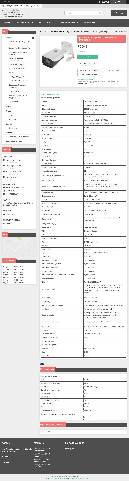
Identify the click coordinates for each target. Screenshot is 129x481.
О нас (39, 23)
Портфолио (11, 119)
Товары (9, 38)
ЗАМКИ (11, 73)
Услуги (8, 107)
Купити (87, 57)
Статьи (9, 124)
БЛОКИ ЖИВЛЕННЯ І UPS (19, 81)
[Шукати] (100, 13)
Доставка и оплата (70, 23)
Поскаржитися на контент (59, 478)
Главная (6, 23)
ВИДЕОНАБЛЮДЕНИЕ (17, 65)
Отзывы (9, 132)
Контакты (51, 23)
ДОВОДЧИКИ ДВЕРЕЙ (17, 77)
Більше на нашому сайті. (50, 94)
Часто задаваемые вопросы (18, 137)
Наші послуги (14, 91)
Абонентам (89, 23)
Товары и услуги (23, 23)
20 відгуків (105, 2)
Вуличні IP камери (74, 32)
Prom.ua (76, 476)
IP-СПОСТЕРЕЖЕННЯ (56, 32)
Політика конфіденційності (78, 478)
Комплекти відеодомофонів (19, 48)
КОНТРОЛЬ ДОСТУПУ (17, 69)
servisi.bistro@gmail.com (15, 187)
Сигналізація (14, 102)
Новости (9, 115)
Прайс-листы (11, 128)
